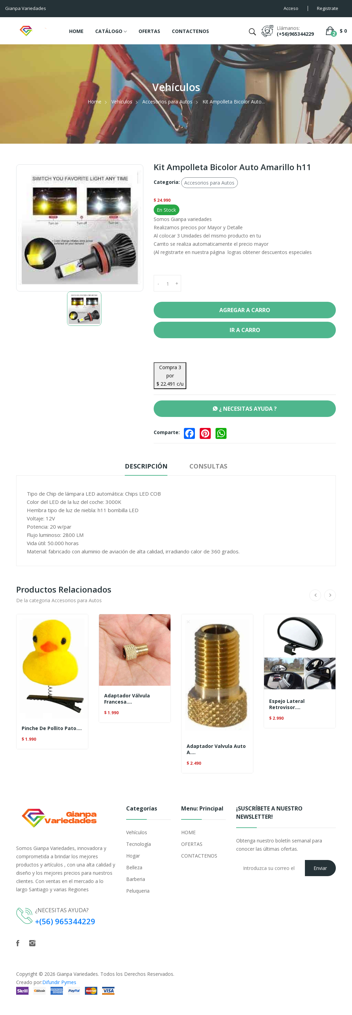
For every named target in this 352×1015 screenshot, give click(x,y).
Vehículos (121, 101)
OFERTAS (149, 31)
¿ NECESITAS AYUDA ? (245, 408)
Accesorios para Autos (167, 101)
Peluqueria (138, 890)
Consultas (208, 466)
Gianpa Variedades (77, 973)
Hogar (133, 855)
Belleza (134, 867)
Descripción (146, 466)
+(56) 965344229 (65, 921)
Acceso (291, 8)
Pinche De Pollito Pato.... (52, 728)
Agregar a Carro (244, 310)
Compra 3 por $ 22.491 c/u (170, 375)
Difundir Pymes (59, 982)
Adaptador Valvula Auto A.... (216, 749)
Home (94, 101)
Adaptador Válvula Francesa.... (127, 699)
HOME (76, 31)
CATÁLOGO (111, 31)
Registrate (327, 8)
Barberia (135, 879)
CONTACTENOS (190, 31)
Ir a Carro (245, 330)
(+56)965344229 (295, 34)
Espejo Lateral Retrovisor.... (287, 704)
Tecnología (138, 844)
